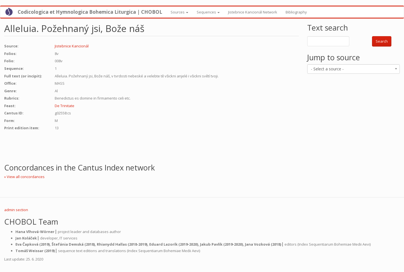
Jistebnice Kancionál (72, 46)
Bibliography (296, 12)
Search (382, 41)
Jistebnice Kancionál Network (252, 12)
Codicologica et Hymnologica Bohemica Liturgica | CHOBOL (90, 12)
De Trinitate (64, 105)
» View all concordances (24, 176)
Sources (179, 12)
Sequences (208, 12)
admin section (16, 209)
